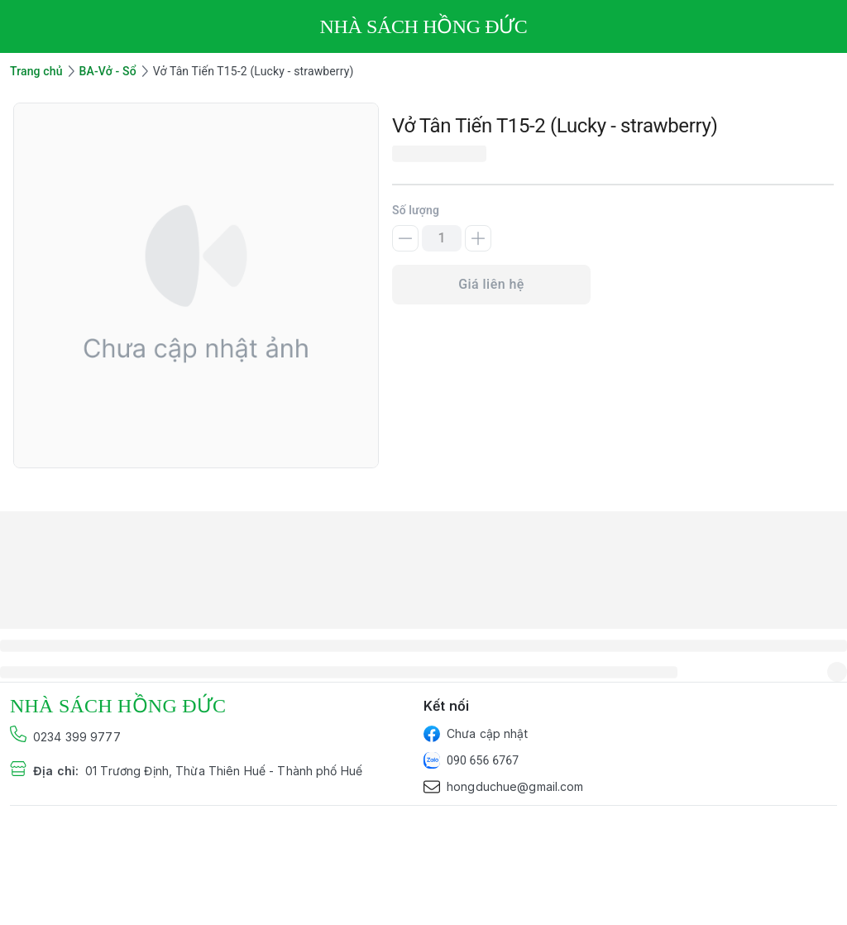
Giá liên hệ (491, 284)
